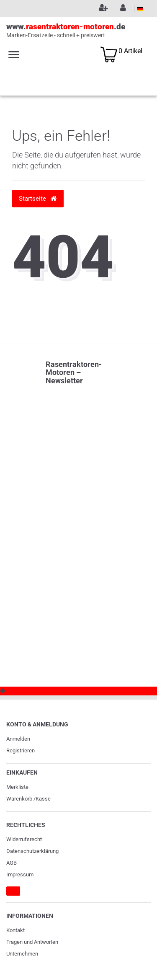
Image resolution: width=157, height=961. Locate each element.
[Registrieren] (102, 8)
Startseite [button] (38, 198)
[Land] (140, 8)
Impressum (19, 874)
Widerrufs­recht (24, 839)
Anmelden (18, 739)
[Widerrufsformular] (13, 891)
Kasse (43, 799)
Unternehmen (22, 954)
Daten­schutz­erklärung (32, 851)
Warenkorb (19, 799)
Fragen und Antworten (32, 942)
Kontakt (15, 930)
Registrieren (20, 750)
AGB (11, 863)
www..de (78, 31)
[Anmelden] (122, 8)
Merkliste (17, 787)
